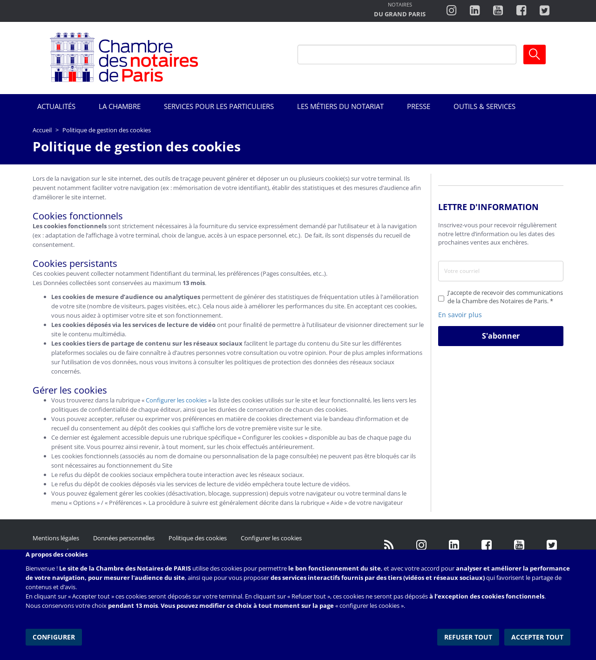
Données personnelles (124, 538)
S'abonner (501, 336)
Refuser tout (469, 636)
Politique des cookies (198, 538)
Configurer (54, 636)
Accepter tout (537, 636)
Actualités (56, 106)
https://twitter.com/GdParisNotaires (551, 545)
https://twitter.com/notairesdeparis (544, 11)
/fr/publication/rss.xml (388, 545)
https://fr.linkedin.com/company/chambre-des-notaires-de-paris (475, 11)
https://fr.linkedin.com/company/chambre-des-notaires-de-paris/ (454, 545)
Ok (534, 54)
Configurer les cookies (176, 400)
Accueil (42, 130)
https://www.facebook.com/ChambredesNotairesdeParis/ (521, 11)
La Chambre (120, 106)
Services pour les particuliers (219, 106)
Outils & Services (484, 106)
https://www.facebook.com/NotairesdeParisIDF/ (486, 545)
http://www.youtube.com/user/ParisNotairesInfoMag (498, 11)
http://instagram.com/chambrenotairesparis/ (451, 11)
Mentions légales (56, 538)
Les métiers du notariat (340, 106)
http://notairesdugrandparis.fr (400, 10)
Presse (418, 106)
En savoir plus (460, 314)
